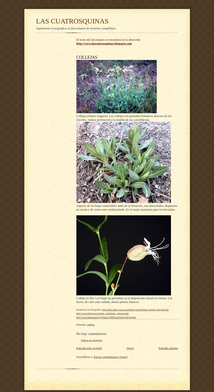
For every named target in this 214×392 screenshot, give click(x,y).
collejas (91, 324)
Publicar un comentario (91, 340)
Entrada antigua (168, 348)
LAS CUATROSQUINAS (72, 21)
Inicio (130, 348)
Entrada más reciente (89, 348)
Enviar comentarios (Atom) (110, 357)
